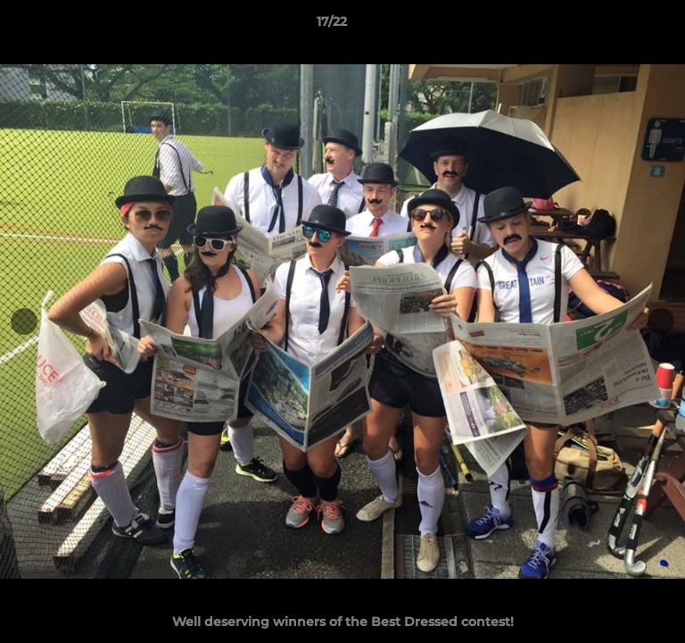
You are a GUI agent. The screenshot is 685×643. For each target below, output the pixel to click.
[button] (620, 26)
